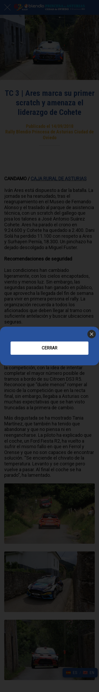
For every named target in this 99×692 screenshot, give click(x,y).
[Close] (91, 334)
